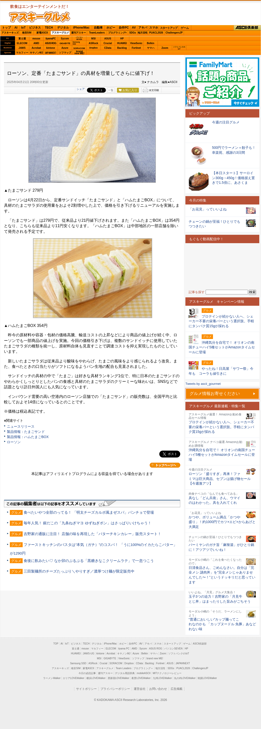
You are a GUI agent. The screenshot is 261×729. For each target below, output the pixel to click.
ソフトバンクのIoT (179, 48)
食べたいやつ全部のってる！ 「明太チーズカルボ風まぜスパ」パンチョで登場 (89, 512)
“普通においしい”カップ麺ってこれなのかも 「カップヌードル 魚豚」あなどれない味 (222, 624)
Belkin (150, 43)
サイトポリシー (86, 689)
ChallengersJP (173, 32)
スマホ (153, 27)
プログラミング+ (117, 32)
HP (122, 38)
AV (134, 27)
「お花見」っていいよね (208, 209)
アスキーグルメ (60, 32)
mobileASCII (144, 673)
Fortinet (136, 48)
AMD (36, 43)
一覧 (111, 90)
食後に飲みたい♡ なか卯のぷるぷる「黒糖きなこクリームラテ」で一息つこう (89, 561)
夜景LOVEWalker (140, 678)
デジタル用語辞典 (125, 673)
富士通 (22, 38)
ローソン (14, 442)
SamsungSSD (76, 43)
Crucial (108, 43)
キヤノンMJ (36, 52)
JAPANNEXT (50, 52)
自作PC (124, 27)
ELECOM (22, 43)
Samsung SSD (78, 663)
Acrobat (36, 48)
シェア (81, 88)
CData (107, 48)
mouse (36, 38)
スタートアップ (168, 27)
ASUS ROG (50, 43)
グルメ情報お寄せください (215, 393)
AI (16, 27)
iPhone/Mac (81, 27)
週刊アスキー (78, 32)
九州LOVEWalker (162, 678)
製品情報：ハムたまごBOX (28, 437)
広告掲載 (176, 689)
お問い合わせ (158, 689)
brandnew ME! (79, 53)
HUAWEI (122, 43)
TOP (55, 643)
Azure (65, 48)
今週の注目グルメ (226, 122)
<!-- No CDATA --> (222, 266)
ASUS (107, 38)
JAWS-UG (88, 653)
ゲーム (185, 27)
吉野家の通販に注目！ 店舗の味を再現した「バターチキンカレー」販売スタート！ (92, 534)
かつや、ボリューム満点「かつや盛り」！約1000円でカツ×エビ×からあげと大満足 (222, 522)
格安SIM (27, 32)
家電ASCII (42, 32)
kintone (50, 48)
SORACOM (116, 663)
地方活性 (142, 32)
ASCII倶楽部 (247, 27)
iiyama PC (124, 648)
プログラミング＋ (143, 668)
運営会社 (140, 689)
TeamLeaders (97, 32)
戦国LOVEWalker (207, 678)
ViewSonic (136, 43)
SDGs (132, 32)
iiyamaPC (51, 38)
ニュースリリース (20, 426)
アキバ (142, 27)
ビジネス (35, 27)
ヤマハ (150, 48)
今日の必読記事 (87, 673)
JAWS (21, 48)
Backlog (122, 48)
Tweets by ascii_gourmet (203, 384)
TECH (49, 27)
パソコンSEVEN (79, 38)
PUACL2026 (156, 32)
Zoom (165, 48)
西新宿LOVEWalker (118, 678)
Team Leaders (123, 668)
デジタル (63, 27)
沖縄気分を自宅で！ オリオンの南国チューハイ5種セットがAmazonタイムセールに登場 (222, 454)
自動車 (98, 27)
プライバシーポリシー (115, 689)
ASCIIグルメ (39, 17)
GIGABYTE (65, 43)
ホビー (110, 27)
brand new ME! (155, 658)
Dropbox (93, 48)
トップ (6, 27)
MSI (93, 38)
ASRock (93, 43)
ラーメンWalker (52, 678)
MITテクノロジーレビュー (167, 673)
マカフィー (22, 52)
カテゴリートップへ (165, 465)
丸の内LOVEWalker (185, 678)
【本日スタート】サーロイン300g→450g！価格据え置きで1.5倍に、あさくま (233, 178)
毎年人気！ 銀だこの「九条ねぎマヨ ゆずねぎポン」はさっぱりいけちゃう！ (87, 523)
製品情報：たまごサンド (26, 432)
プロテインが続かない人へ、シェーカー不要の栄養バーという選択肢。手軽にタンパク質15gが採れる (221, 427)
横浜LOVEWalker (95, 678)
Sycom (65, 38)
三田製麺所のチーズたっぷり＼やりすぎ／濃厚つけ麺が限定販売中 (79, 571)
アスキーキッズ (10, 32)
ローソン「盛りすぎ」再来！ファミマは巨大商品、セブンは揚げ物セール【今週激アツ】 (220, 478)
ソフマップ (65, 52)
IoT (23, 27)
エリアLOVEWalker (73, 678)
